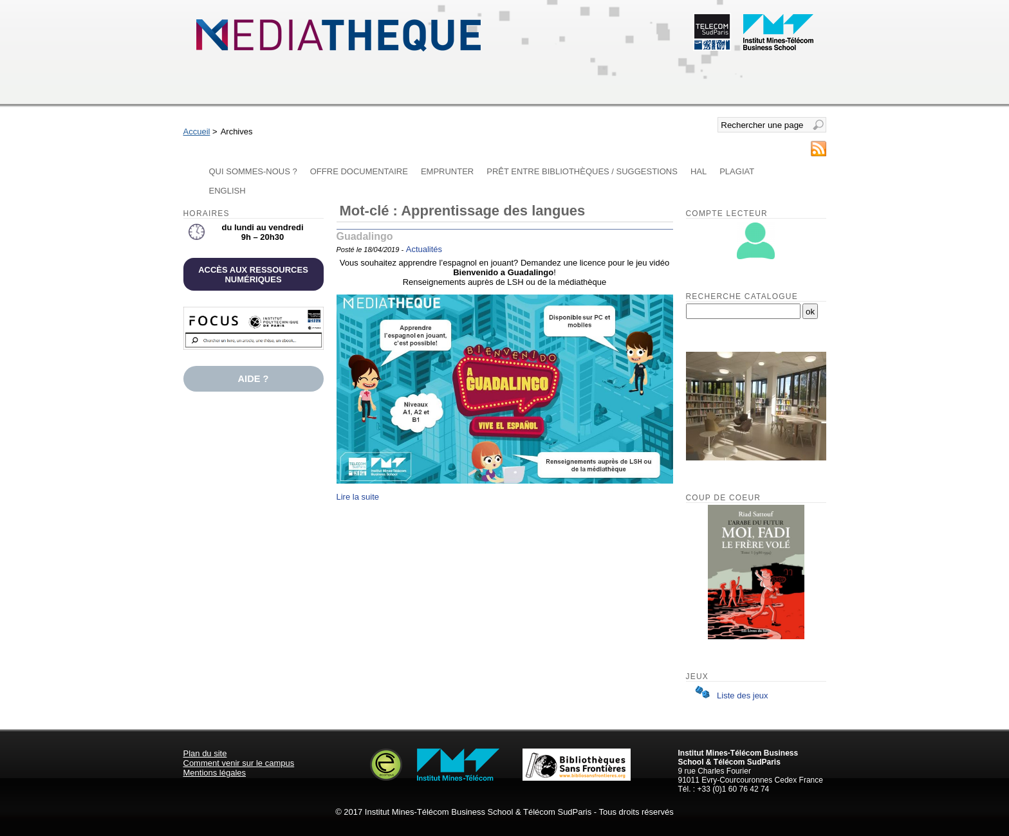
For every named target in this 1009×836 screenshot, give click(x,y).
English (227, 190)
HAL (698, 171)
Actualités (424, 249)
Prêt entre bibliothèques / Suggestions (582, 171)
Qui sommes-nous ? (253, 171)
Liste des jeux (729, 695)
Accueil (196, 131)
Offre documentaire (359, 171)
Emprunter (447, 171)
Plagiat (736, 171)
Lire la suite (358, 497)
